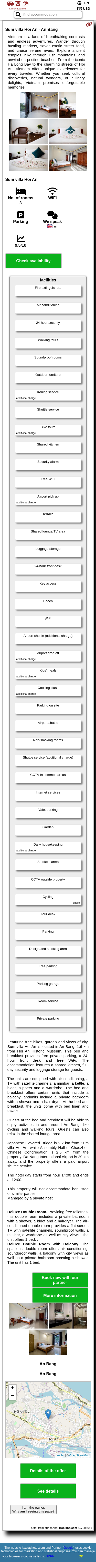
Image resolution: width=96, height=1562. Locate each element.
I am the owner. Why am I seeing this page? (33, 1509)
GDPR (50, 1556)
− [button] (12, 1396)
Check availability (33, 261)
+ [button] (12, 1388)
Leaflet (60, 1455)
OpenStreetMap (79, 1455)
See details (48, 1491)
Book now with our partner (60, 1280)
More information (60, 1295)
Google (68, 1547)
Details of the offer (48, 1471)
